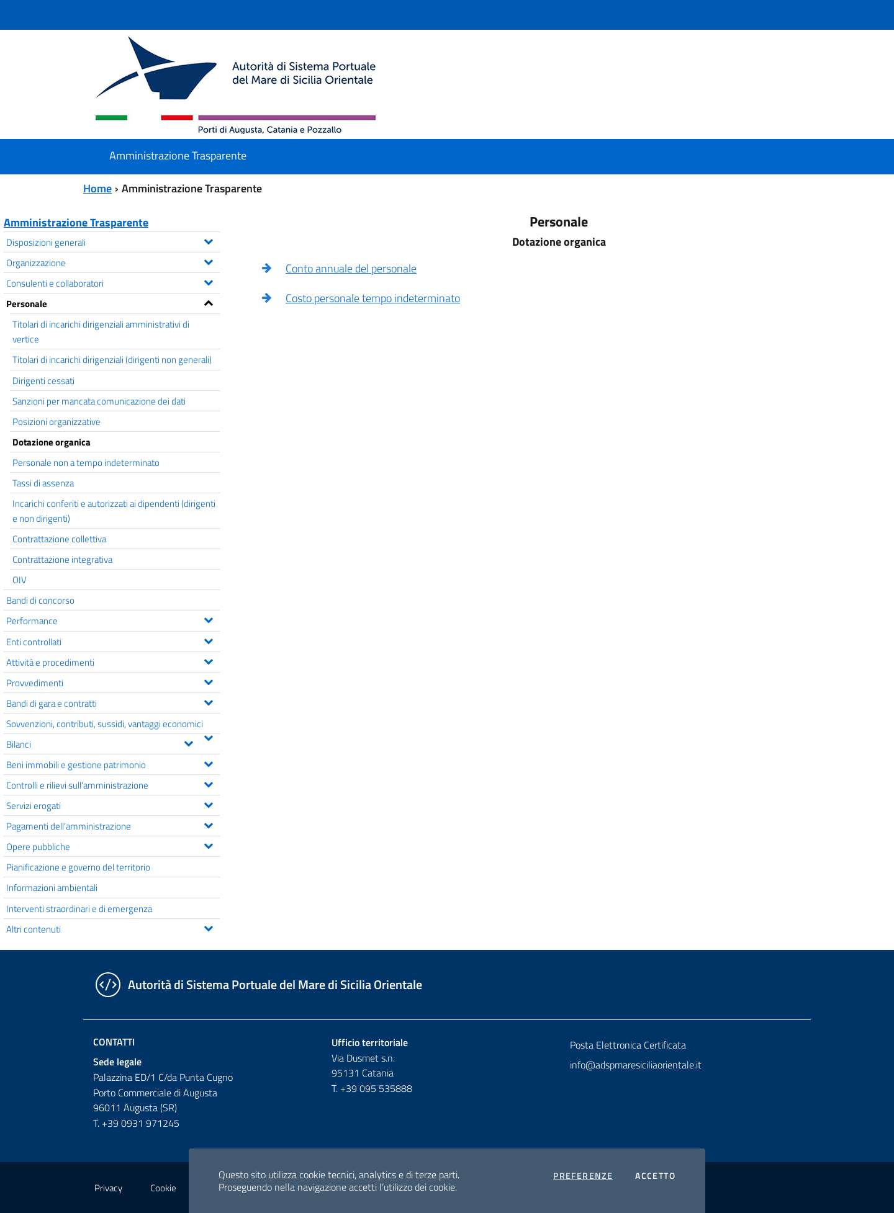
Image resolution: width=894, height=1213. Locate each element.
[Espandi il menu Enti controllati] (208, 639)
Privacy (108, 1188)
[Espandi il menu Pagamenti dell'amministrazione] (208, 824)
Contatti (114, 1041)
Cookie (163, 1188)
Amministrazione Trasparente (76, 222)
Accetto (655, 1175)
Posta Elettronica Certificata (628, 1044)
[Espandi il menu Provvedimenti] (208, 680)
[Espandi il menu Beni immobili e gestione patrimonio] (208, 762)
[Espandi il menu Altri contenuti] (208, 927)
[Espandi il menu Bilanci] (188, 742)
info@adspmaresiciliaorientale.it (636, 1064)
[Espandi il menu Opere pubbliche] (208, 844)
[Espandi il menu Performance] (208, 618)
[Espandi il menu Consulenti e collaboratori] (208, 281)
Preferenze (583, 1175)
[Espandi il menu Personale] (208, 301)
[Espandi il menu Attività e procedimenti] (208, 660)
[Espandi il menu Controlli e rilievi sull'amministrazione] (208, 783)
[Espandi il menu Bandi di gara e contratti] (208, 701)
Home (97, 188)
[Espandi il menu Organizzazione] (208, 260)
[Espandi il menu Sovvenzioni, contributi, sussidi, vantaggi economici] (208, 736)
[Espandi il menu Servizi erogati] (208, 803)
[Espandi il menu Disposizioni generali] (208, 240)
